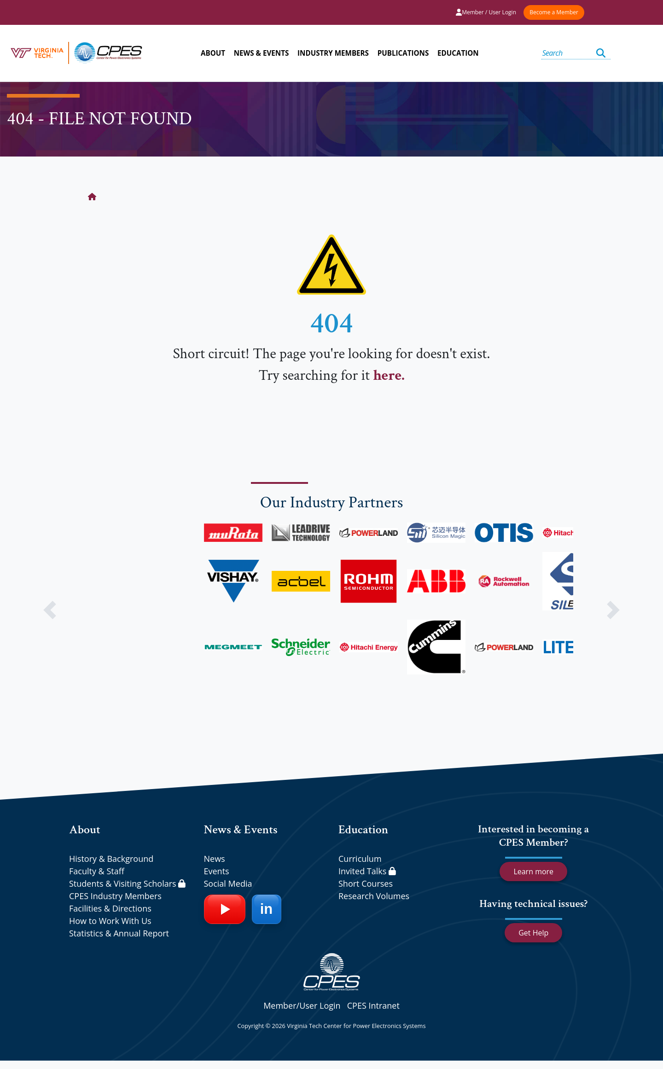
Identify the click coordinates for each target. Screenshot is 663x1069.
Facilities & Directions (110, 908)
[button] (49, 610)
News (214, 858)
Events (216, 871)
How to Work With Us (110, 920)
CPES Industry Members (115, 895)
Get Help (533, 933)
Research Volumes (373, 895)
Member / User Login (486, 12)
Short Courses (365, 883)
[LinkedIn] (266, 909)
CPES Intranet (373, 1005)
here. (388, 375)
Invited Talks (367, 871)
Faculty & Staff (96, 871)
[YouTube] (224, 909)
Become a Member (553, 12)
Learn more (533, 871)
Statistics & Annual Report (119, 933)
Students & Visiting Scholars (127, 883)
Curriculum (360, 858)
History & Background (111, 858)
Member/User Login (301, 1005)
